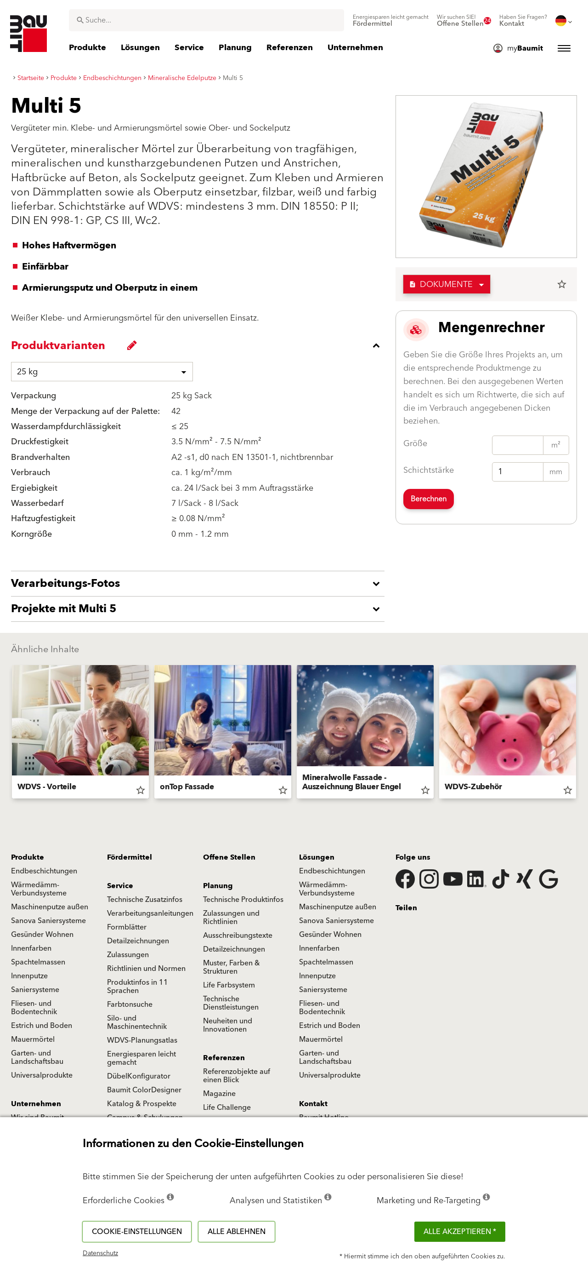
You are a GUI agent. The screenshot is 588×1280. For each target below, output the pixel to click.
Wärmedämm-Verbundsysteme (39, 889)
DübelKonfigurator (138, 1076)
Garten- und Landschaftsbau (37, 1057)
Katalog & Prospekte (141, 1103)
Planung (218, 885)
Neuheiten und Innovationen (227, 1025)
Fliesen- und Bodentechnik (34, 1007)
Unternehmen (36, 1103)
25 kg (27, 372)
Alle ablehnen (237, 1231)
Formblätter (127, 927)
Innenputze (29, 976)
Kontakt (313, 1103)
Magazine (219, 1093)
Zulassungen (128, 954)
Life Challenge (227, 1107)
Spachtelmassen (38, 962)
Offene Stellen (229, 857)
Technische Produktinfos (243, 899)
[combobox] (206, 20)
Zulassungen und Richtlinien (231, 917)
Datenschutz (100, 1253)
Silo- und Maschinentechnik (137, 1022)
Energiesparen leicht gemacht (141, 1058)
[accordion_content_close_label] (200, 345)
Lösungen (316, 857)
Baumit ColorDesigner (144, 1090)
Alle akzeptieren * (460, 1231)
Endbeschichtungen (44, 871)
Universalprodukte (42, 1075)
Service (120, 885)
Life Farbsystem (229, 985)
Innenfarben (31, 948)
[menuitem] (391, 20)
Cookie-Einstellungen (137, 1231)
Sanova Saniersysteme (48, 920)
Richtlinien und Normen (146, 968)
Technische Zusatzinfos (144, 899)
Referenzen (224, 1057)
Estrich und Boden (41, 1025)
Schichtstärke (428, 470)
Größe (415, 443)
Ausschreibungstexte (237, 935)
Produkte (27, 857)
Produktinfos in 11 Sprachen (137, 986)
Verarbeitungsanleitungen (150, 913)
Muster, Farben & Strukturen (231, 967)
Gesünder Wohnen (42, 934)
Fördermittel (129, 857)
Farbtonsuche (130, 1004)
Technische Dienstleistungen (231, 1003)
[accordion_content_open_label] (200, 583)
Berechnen (429, 499)
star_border (561, 284)
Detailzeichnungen (138, 941)
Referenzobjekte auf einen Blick (236, 1075)
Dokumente (441, 284)
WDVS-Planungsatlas (142, 1040)
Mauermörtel (33, 1039)
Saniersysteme (35, 989)
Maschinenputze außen (49, 907)
